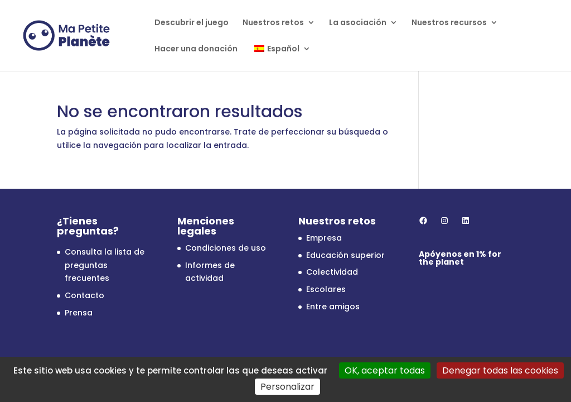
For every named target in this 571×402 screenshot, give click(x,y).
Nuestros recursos (449, 23)
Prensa (79, 312)
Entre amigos (333, 306)
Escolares (326, 289)
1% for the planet (460, 257)
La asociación (357, 23)
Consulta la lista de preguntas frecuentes (104, 265)
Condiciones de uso (225, 247)
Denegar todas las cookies (500, 370)
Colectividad (332, 271)
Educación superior (345, 255)
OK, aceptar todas (385, 370)
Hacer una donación (196, 49)
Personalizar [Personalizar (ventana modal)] (287, 386)
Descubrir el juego (191, 23)
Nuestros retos (273, 23)
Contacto (84, 295)
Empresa (324, 237)
